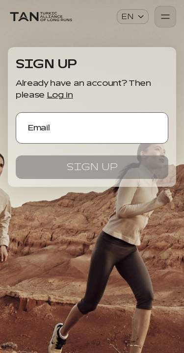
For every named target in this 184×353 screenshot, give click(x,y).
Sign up (92, 167)
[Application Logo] (41, 16)
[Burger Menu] (165, 16)
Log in (60, 95)
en (133, 17)
